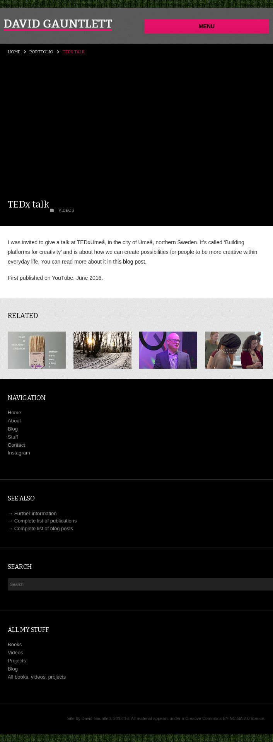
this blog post (129, 262)
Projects (17, 661)
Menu (207, 26)
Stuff (13, 437)
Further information (35, 513)
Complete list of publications (45, 521)
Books (15, 644)
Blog (13, 429)
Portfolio (41, 51)
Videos (15, 652)
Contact (16, 445)
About (14, 421)
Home (14, 51)
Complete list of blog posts (43, 528)
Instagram (19, 453)
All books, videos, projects (37, 677)
